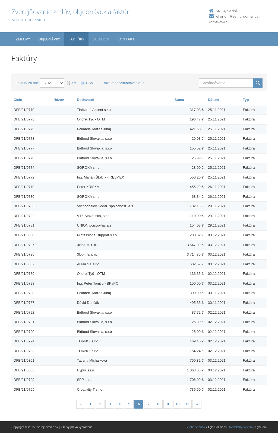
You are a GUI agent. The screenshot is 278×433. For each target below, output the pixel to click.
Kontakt (126, 39)
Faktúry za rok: (27, 83)
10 (177, 404)
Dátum (213, 100)
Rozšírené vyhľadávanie (123, 83)
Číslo (18, 100)
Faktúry (76, 39)
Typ (246, 100)
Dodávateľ (85, 100)
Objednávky (49, 39)
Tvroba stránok (195, 427)
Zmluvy (22, 39)
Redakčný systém (241, 427)
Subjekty (101, 39)
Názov (58, 100)
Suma (179, 100)
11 (187, 404)
